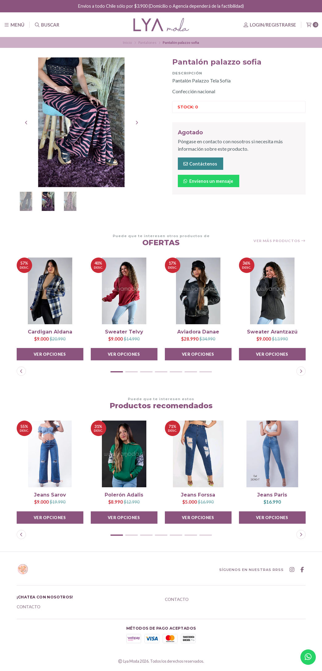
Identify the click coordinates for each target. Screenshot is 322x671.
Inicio (127, 42)
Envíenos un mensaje (208, 181)
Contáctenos (200, 163)
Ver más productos (279, 241)
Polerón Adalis (124, 495)
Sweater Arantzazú (272, 332)
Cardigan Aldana (50, 332)
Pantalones (147, 42)
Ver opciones (50, 354)
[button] (117, 371)
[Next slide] (136, 122)
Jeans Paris (272, 495)
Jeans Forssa (198, 495)
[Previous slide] (26, 122)
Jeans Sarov (50, 495)
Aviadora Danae (198, 332)
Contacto (28, 607)
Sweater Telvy (124, 332)
